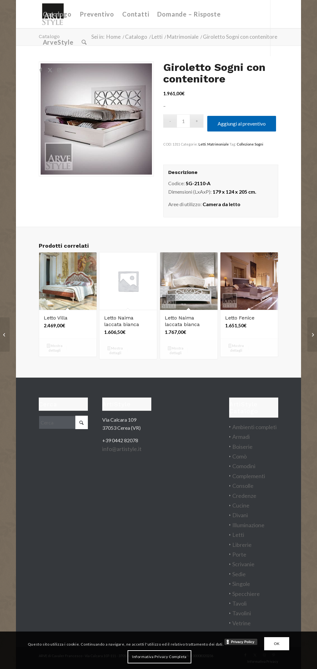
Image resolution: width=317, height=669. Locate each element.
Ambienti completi (254, 427)
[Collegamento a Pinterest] (68, 70)
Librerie (242, 544)
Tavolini (241, 613)
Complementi (248, 476)
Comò (239, 456)
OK (277, 643)
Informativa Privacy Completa (159, 656)
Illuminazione (248, 525)
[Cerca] (84, 42)
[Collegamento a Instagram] (59, 70)
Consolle (243, 485)
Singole (241, 583)
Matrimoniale (218, 144)
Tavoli (239, 603)
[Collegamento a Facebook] (40, 70)
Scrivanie (243, 564)
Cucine (240, 505)
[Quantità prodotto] (183, 121)
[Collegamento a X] (50, 70)
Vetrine (241, 623)
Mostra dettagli (55, 348)
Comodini (243, 466)
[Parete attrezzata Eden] (312, 334)
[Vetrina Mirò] (5, 334)
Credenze (244, 495)
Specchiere (246, 593)
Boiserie (242, 446)
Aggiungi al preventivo (242, 123)
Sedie (239, 574)
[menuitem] (57, 14)
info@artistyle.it (122, 448)
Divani (240, 515)
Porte (239, 554)
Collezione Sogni (250, 144)
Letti (202, 144)
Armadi (241, 436)
